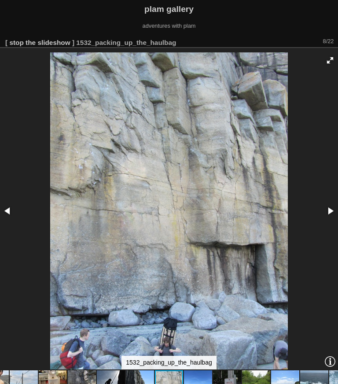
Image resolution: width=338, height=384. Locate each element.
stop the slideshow (39, 42)
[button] (330, 60)
